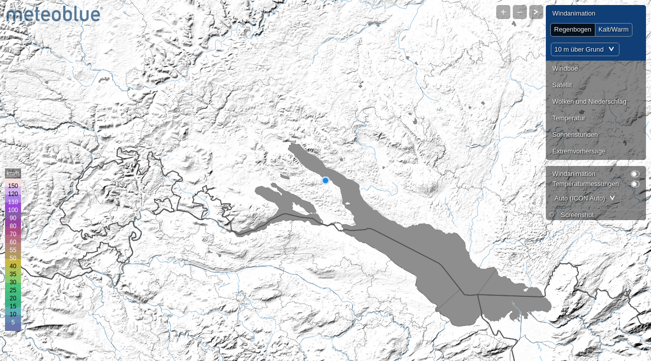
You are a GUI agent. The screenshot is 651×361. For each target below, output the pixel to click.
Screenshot (577, 215)
